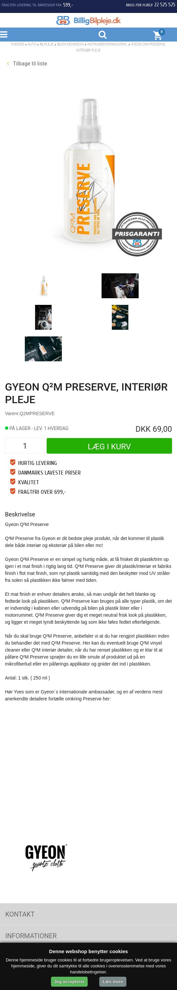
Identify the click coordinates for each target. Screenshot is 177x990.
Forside (17, 44)
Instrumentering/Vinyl (107, 44)
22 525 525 (164, 5)
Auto (32, 44)
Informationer (31, 936)
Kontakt (20, 914)
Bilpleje (47, 44)
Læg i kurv (109, 446)
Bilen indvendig (70, 44)
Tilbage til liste (27, 63)
